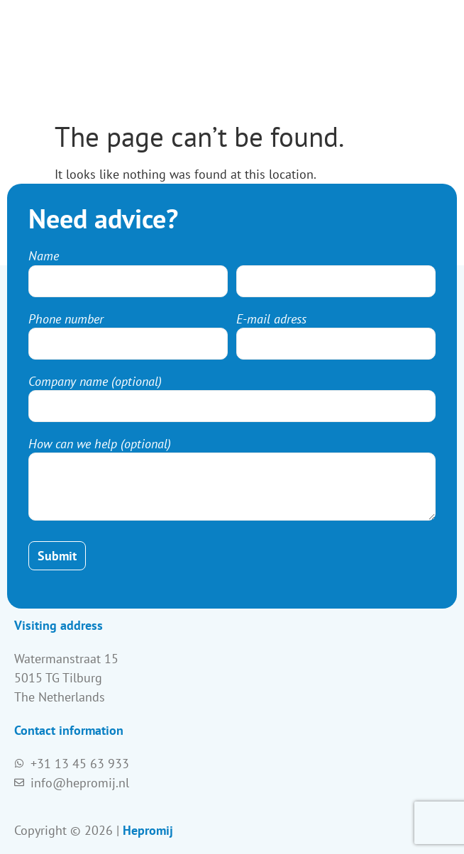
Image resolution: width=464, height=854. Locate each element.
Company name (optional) (95, 381)
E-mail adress (271, 319)
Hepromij (148, 830)
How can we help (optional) (99, 444)
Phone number (66, 319)
